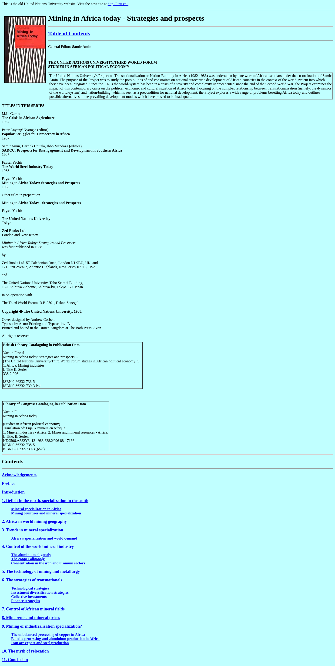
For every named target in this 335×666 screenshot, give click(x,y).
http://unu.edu (118, 4)
